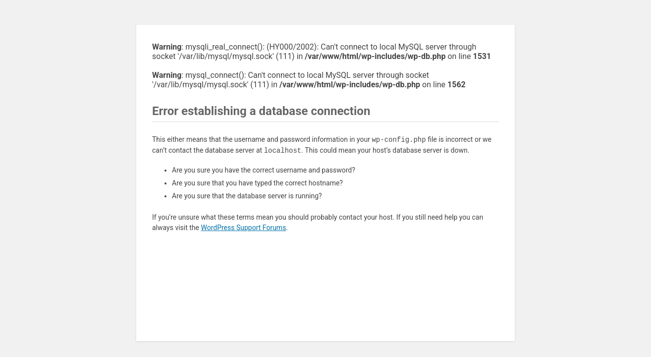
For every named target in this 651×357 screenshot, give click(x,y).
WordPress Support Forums (243, 228)
